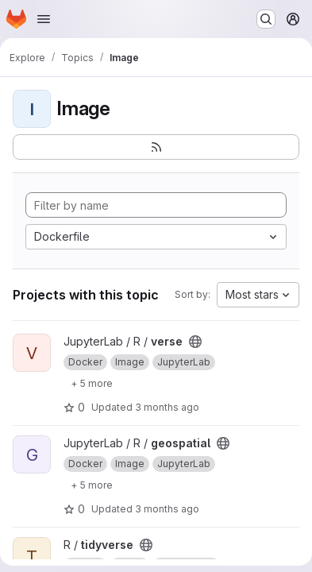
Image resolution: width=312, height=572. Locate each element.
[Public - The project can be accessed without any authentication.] (195, 341)
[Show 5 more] (92, 382)
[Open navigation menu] (43, 19)
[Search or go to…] (265, 19)
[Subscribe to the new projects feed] (156, 147)
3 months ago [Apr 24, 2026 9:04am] (167, 407)
